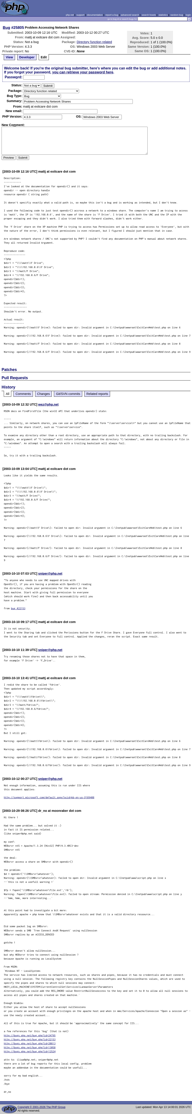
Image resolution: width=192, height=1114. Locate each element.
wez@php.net (48, 404)
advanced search (130, 15)
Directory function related (94, 42)
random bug (176, 15)
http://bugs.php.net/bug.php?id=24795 (29, 1035)
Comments (23, 394)
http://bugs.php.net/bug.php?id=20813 (29, 1043)
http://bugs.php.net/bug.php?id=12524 (29, 1051)
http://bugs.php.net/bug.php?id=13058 (29, 1047)
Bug (6, 27)
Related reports (97, 394)
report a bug (111, 15)
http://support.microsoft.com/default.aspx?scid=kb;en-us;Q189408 (49, 797)
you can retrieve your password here (82, 72)
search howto (149, 15)
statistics (163, 15)
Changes (43, 394)
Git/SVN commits (68, 394)
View (9, 57)
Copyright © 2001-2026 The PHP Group (41, 1107)
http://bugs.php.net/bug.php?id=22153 (29, 1039)
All (7, 394)
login (188, 15)
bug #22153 (18, 608)
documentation (95, 15)
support (80, 15)
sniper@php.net (50, 573)
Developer (27, 57)
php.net (70, 15)
